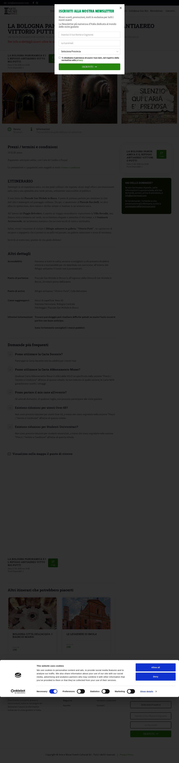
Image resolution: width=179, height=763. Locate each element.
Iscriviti (89, 66)
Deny (155, 742)
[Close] (121, 8)
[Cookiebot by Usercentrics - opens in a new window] (18, 757)
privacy (79, 60)
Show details (146, 757)
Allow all (155, 733)
